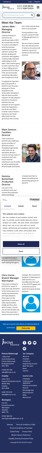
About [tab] (34, 206)
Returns (25, 388)
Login (30, 2)
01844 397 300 (7, 370)
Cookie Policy (14, 431)
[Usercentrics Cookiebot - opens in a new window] (29, 199)
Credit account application (28, 382)
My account (27, 397)
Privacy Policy (27, 431)
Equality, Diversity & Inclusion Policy (21, 438)
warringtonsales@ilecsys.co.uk (12, 418)
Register (37, 2)
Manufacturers (28, 393)
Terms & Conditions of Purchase (21, 428)
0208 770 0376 (28, 8)
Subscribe (26, 328)
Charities (26, 359)
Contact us (7, 2)
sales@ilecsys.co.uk (9, 372)
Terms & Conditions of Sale (25, 424)
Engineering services (30, 364)
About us (26, 356)
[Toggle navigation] (38, 7)
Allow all (21, 244)
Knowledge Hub (28, 390)
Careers (25, 371)
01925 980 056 (28, 6)
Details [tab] (21, 206)
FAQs (24, 395)
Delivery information (30, 385)
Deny (21, 251)
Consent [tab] (7, 206)
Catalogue (26, 379)
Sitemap (10, 424)
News (25, 368)
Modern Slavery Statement (21, 435)
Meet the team (28, 366)
